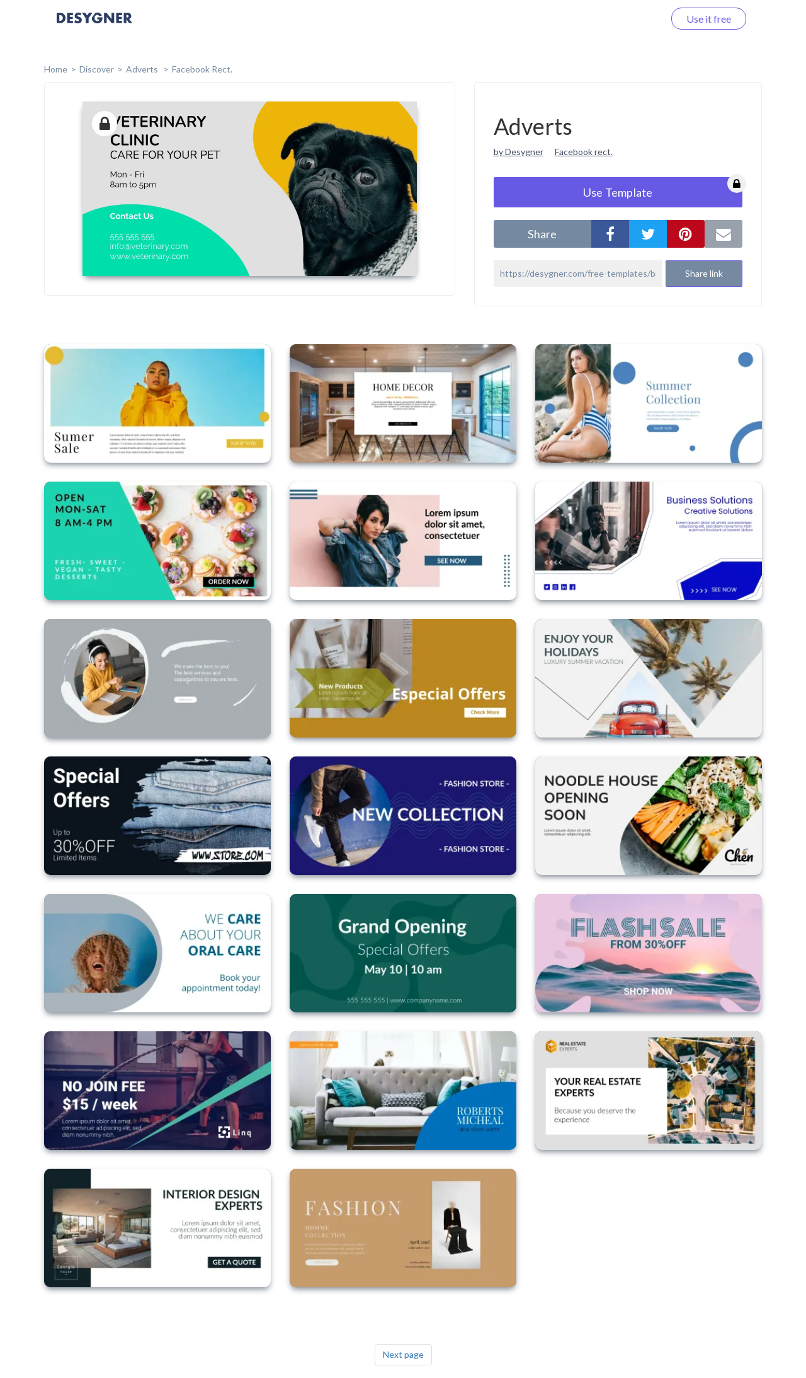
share (542, 234)
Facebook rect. (584, 151)
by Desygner (518, 151)
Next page (403, 1354)
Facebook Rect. (202, 69)
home (55, 69)
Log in (634, 18)
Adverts (143, 69)
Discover (96, 69)
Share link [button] (704, 273)
